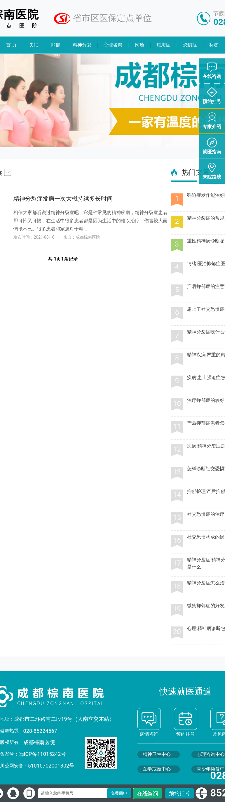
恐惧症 (190, 45)
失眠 (34, 45)
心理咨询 (113, 45)
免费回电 (119, 793)
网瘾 (139, 45)
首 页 (11, 45)
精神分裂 (82, 45)
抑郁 (55, 45)
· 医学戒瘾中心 (155, 769)
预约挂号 (179, 793)
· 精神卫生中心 (155, 754)
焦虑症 (164, 45)
